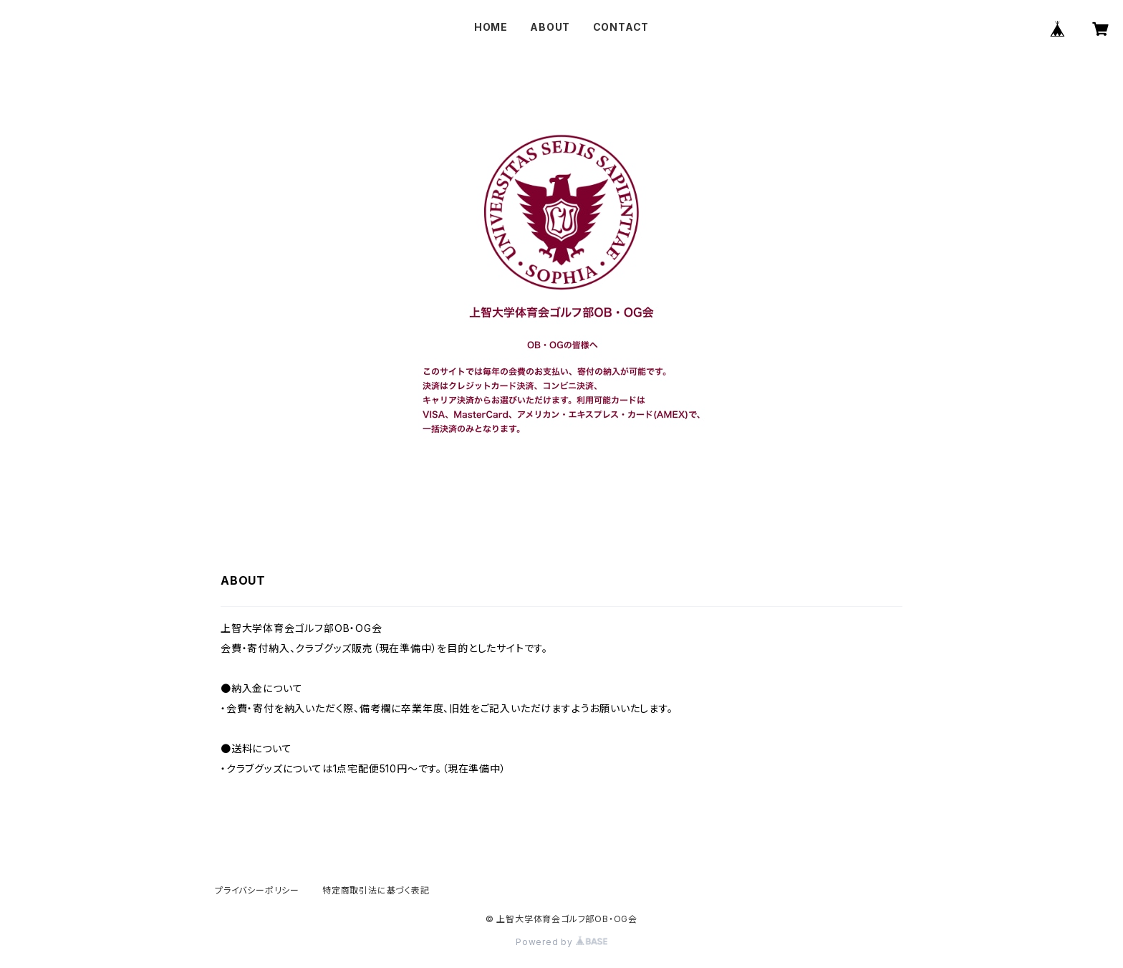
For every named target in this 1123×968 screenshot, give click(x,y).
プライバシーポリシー (257, 890)
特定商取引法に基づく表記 (376, 890)
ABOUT (550, 27)
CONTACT (621, 27)
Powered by (561, 941)
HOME (491, 27)
